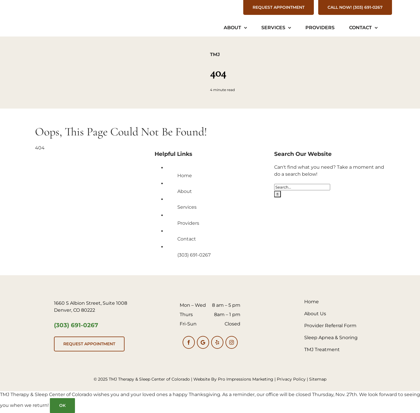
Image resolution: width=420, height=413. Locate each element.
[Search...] (302, 187)
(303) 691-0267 (194, 255)
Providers (188, 223)
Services (187, 207)
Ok (62, 405)
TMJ (215, 54)
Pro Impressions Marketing (245, 379)
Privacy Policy (291, 379)
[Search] (277, 194)
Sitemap (317, 379)
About (184, 191)
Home (184, 175)
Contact (186, 239)
